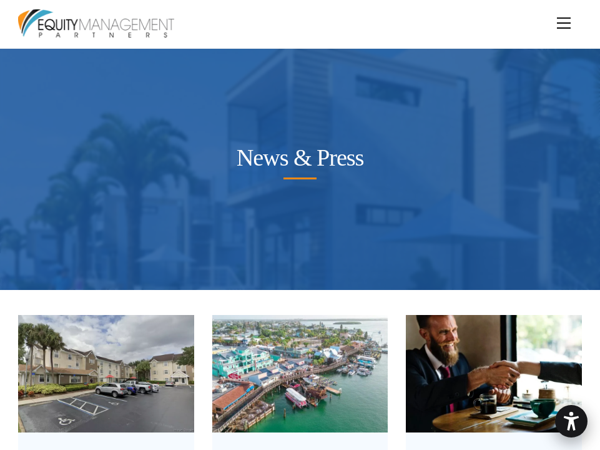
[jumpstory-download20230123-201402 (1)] (494, 422)
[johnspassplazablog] (300, 422)
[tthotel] (106, 422)
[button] (571, 421)
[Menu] (563, 17)
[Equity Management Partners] (96, 32)
